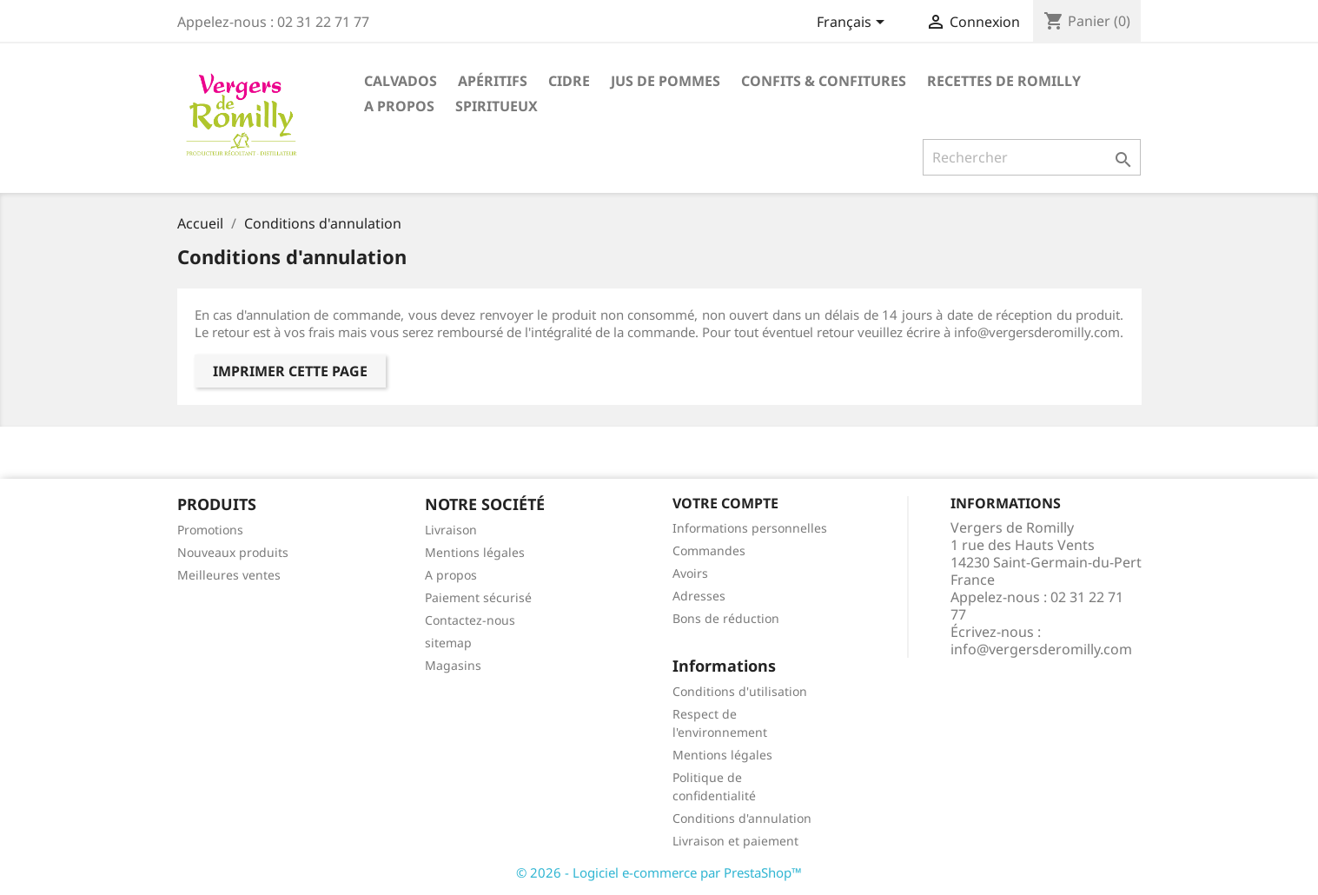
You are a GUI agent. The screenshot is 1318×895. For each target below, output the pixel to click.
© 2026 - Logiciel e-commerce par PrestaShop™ (659, 872)
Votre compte (725, 503)
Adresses (698, 595)
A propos (399, 106)
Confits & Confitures (823, 80)
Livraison (451, 529)
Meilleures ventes (229, 575)
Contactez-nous (470, 620)
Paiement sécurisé (478, 597)
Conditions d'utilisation (739, 691)
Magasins (453, 665)
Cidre (569, 80)
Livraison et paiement (735, 840)
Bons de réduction (725, 618)
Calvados (400, 80)
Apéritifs (492, 80)
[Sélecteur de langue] (854, 23)
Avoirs (690, 573)
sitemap (448, 642)
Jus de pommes (665, 80)
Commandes (708, 550)
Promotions (210, 529)
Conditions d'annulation (741, 818)
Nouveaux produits (232, 552)
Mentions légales (475, 552)
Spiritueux (496, 106)
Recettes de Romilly (1004, 80)
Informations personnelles (749, 528)
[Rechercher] (1032, 157)
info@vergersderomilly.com (1041, 649)
